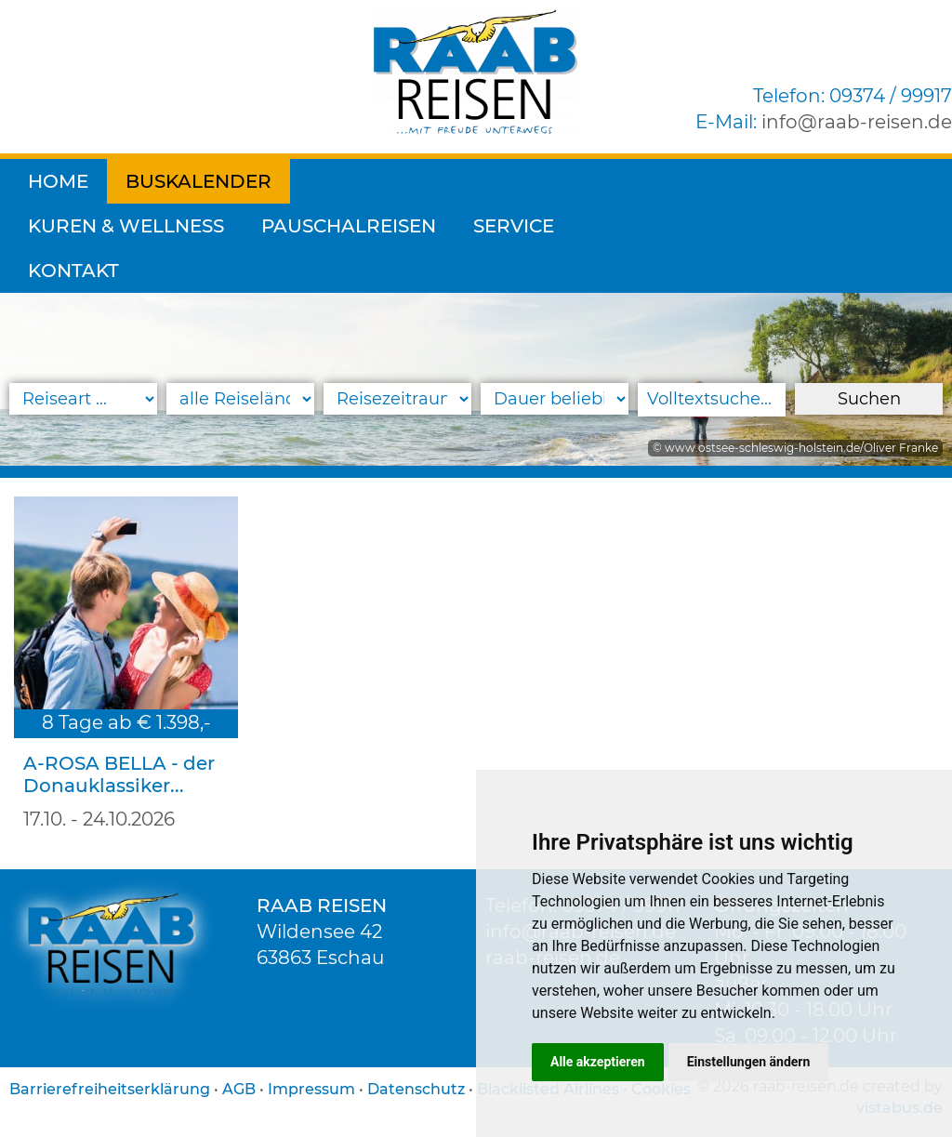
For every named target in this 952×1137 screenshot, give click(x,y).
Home (58, 181)
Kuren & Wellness (407, 181)
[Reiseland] (240, 399)
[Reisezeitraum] (397, 399)
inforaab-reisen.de (856, 122)
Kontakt (73, 226)
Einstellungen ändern (749, 1061)
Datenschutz (416, 1089)
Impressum (311, 1089)
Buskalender (198, 181)
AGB (239, 1089)
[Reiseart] (83, 399)
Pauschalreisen (629, 181)
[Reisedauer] (554, 399)
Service (794, 181)
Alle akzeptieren (597, 1061)
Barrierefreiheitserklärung (109, 1089)
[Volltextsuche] (712, 399)
